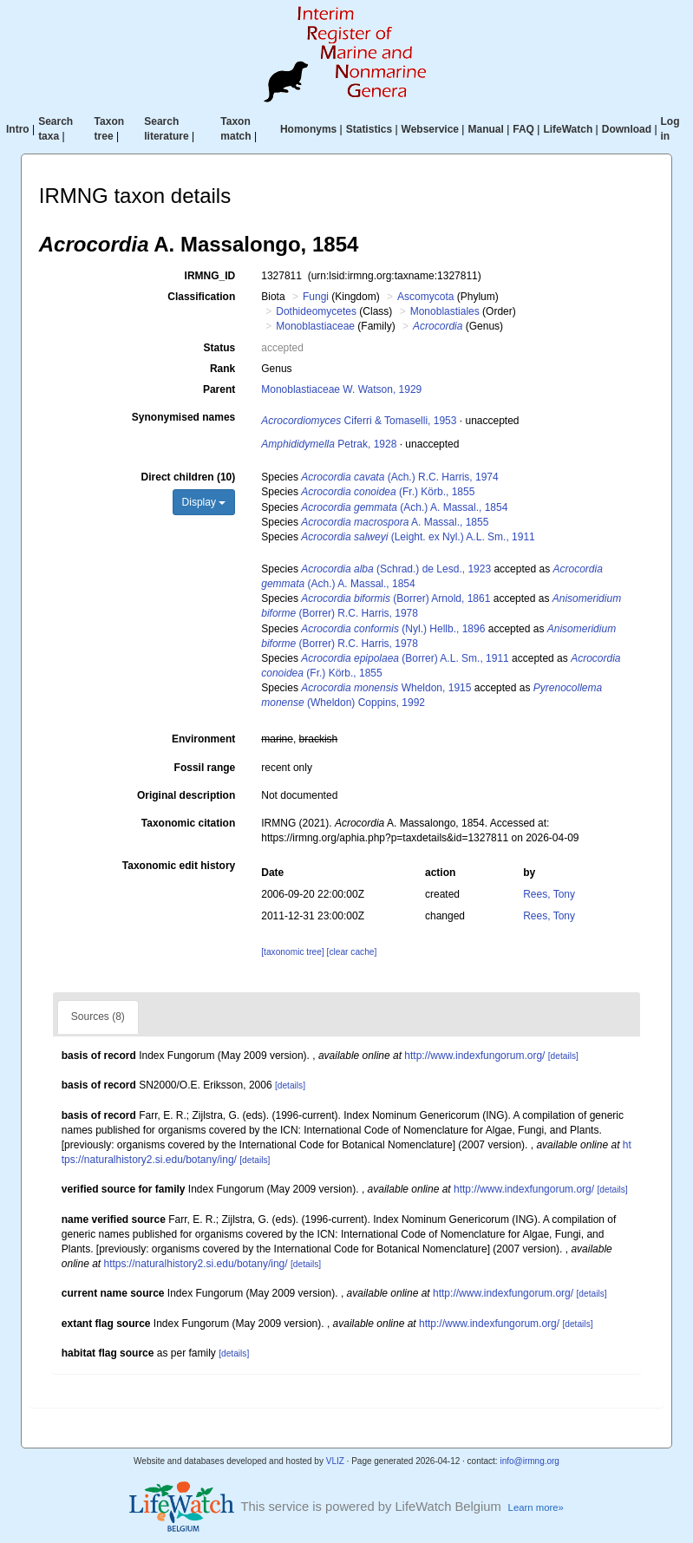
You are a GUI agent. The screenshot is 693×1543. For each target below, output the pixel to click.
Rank (222, 369)
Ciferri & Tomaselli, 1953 (358, 421)
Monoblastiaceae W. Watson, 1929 (341, 389)
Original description (186, 795)
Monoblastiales (445, 311)
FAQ (523, 129)
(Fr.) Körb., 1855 (387, 492)
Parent (219, 389)
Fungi (316, 297)
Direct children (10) (188, 477)
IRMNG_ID (210, 276)
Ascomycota (425, 297)
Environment (203, 739)
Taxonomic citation (188, 823)
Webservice (431, 129)
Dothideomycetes (316, 311)
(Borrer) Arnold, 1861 (395, 598)
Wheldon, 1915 (386, 688)
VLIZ (335, 1461)
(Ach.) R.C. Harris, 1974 (399, 477)
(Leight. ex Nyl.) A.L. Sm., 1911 (417, 537)
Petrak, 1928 (328, 444)
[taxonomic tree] (292, 952)
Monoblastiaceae (315, 326)
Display (204, 502)
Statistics (369, 129)
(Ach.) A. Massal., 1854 (404, 507)
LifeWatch (567, 129)
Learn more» (536, 1507)
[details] (563, 1056)
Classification (201, 297)
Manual (485, 129)
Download (626, 129)
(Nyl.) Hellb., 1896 (393, 629)
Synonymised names (183, 417)
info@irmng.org (529, 1461)
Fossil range (205, 768)
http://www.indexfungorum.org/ (474, 1055)
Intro (17, 129)
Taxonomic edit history (178, 866)
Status (220, 348)
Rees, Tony (549, 894)
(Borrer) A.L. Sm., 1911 (404, 658)
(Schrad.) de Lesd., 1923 (396, 569)
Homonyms (308, 129)
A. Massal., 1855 (394, 522)
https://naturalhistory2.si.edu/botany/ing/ (196, 1264)
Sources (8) (98, 1016)
